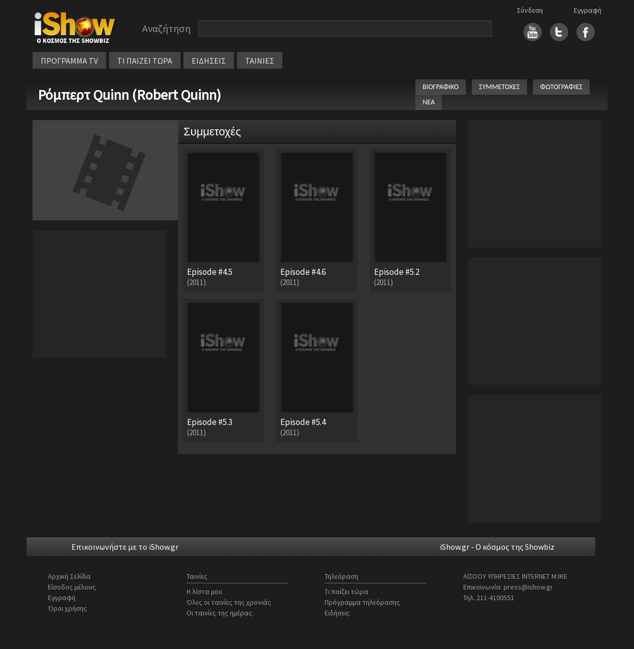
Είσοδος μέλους (72, 586)
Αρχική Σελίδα (69, 576)
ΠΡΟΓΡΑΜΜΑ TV (69, 60)
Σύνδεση (530, 10)
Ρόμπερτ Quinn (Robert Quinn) (129, 95)
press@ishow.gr (528, 586)
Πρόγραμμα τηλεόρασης (362, 602)
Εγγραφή (587, 10)
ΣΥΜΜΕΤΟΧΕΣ (499, 86)
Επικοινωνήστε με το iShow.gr (124, 547)
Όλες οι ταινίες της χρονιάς (229, 602)
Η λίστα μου (204, 591)
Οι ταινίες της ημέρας (219, 612)
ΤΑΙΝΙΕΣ (259, 60)
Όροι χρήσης (67, 608)
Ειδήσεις (337, 612)
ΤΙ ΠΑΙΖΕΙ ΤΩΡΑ (144, 60)
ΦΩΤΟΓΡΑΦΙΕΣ (561, 86)
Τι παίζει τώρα (346, 591)
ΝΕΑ (428, 102)
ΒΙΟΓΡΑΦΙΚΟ (440, 86)
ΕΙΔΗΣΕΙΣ (209, 60)
